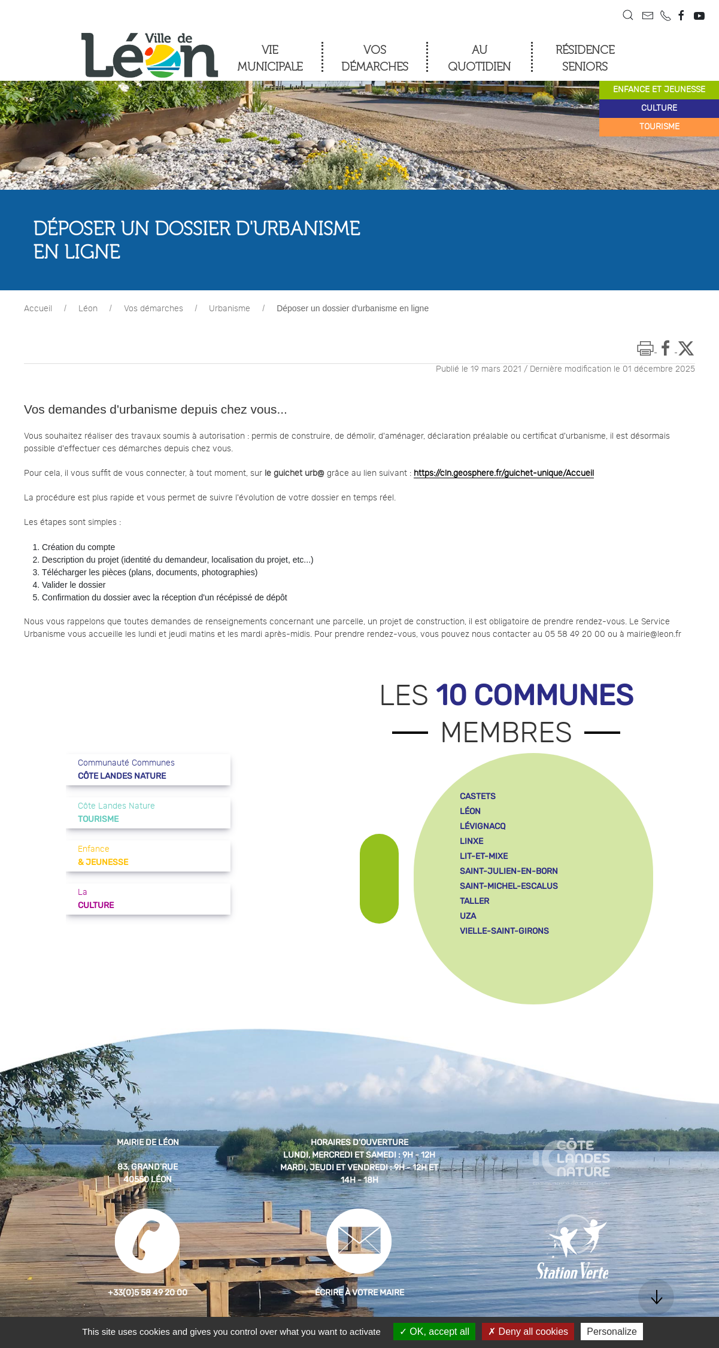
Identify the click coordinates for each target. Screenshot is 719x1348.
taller (474, 901)
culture (659, 108)
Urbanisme (229, 309)
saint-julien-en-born (509, 871)
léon (470, 811)
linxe (471, 841)
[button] (628, 15)
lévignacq (482, 826)
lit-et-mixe (484, 856)
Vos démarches (153, 309)
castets (478, 796)
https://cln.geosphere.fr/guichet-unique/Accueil (504, 473)
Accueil (38, 309)
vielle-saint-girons (504, 931)
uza (468, 916)
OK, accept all (434, 1331)
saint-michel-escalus (509, 886)
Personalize (612, 1331)
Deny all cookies (528, 1331)
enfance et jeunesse (659, 90)
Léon (88, 309)
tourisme (659, 127)
